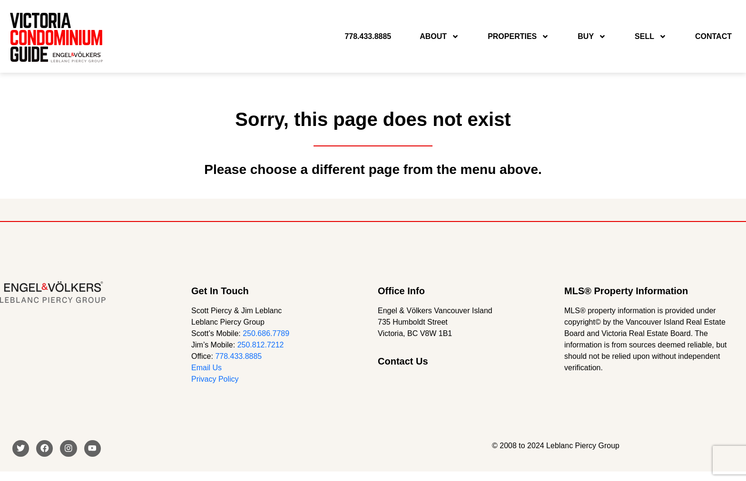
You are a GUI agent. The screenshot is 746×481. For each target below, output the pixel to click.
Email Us (206, 368)
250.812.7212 (260, 345)
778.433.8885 (238, 356)
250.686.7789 (266, 333)
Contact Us (403, 361)
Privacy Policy (215, 379)
